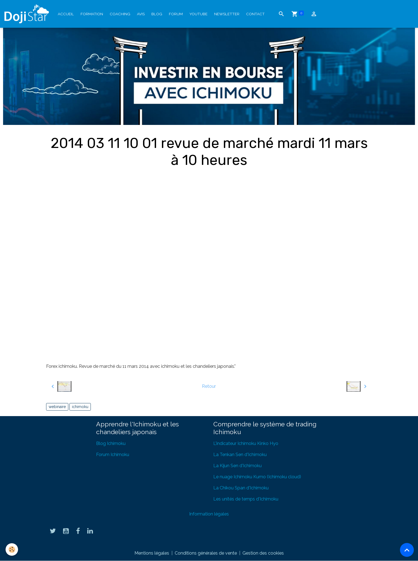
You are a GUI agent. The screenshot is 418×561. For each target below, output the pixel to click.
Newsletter (226, 14)
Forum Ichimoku (112, 454)
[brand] (27, 13)
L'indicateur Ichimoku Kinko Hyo (245, 443)
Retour (209, 386)
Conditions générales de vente (206, 553)
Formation (92, 14)
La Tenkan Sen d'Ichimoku (240, 454)
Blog (156, 14)
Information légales (209, 514)
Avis (141, 14)
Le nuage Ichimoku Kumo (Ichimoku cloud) (257, 476)
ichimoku (80, 406)
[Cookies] (12, 549)
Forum (176, 14)
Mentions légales (151, 553)
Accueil (66, 14)
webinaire (57, 406)
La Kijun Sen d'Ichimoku (237, 465)
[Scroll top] (407, 550)
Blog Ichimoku (111, 443)
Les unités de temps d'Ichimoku (245, 499)
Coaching (120, 14)
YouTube (198, 14)
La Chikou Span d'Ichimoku (241, 487)
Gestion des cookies (263, 553)
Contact (255, 14)
